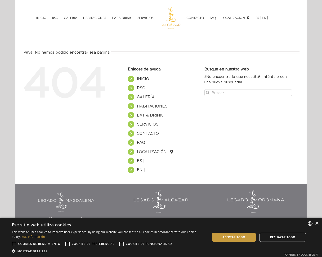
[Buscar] (207, 92)
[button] (108, 251)
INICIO (143, 79)
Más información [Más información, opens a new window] (33, 237)
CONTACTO (148, 133)
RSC (141, 88)
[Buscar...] (248, 92)
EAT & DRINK (150, 115)
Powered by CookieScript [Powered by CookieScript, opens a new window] (301, 254)
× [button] (316, 223)
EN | (141, 170)
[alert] (161, 237)
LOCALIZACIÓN (153, 152)
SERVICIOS (147, 124)
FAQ (141, 142)
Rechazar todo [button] (282, 237)
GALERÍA (146, 97)
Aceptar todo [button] (234, 237)
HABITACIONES (152, 106)
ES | (140, 161)
